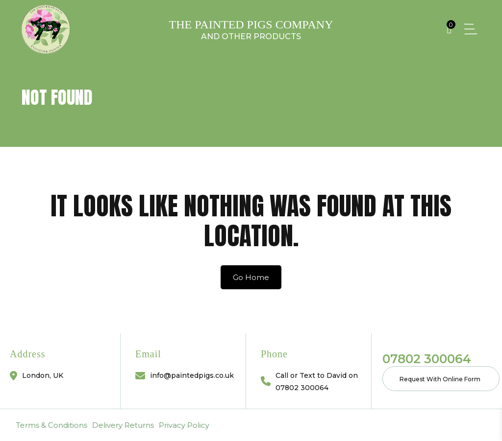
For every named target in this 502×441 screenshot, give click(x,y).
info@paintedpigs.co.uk (192, 375)
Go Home (251, 277)
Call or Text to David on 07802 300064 (317, 381)
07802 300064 (426, 358)
